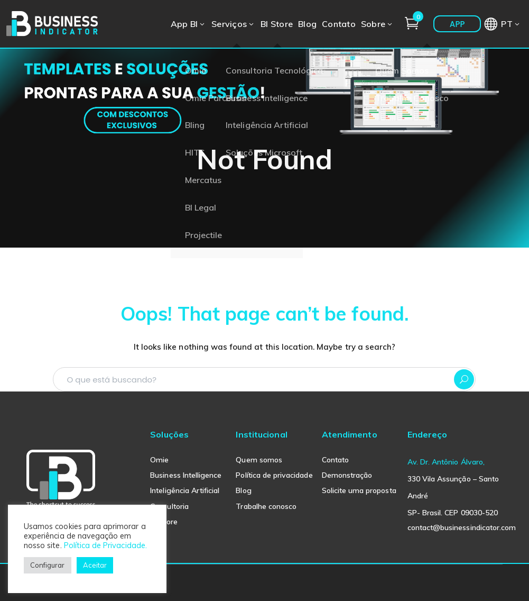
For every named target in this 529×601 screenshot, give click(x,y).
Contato (335, 460)
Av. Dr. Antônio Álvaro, (446, 462)
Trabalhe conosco (266, 506)
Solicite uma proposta (359, 490)
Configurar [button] (47, 565)
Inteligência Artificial (184, 490)
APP (457, 24)
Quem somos (259, 460)
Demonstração (347, 475)
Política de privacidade (274, 475)
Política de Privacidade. (105, 545)
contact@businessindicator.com (461, 527)
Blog (243, 490)
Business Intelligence (185, 475)
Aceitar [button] (95, 565)
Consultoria (169, 506)
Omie (159, 460)
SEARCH (464, 379)
